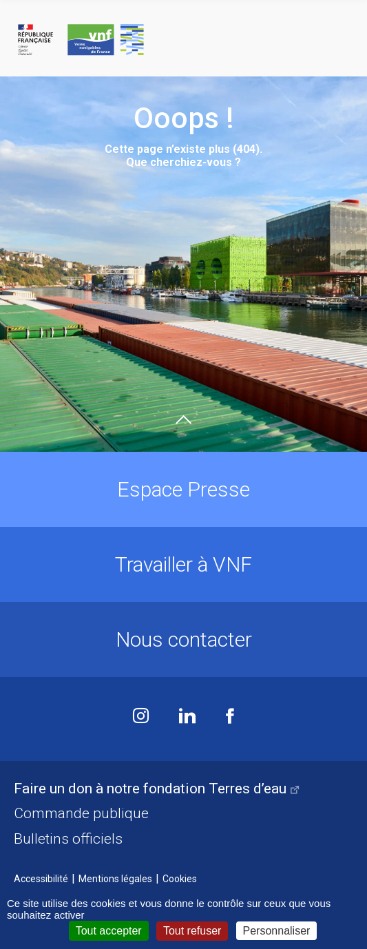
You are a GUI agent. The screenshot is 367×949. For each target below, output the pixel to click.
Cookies (179, 878)
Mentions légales (115, 878)
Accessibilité (41, 878)
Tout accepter (109, 931)
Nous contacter (184, 639)
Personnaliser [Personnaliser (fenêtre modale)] (277, 931)
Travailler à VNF (183, 564)
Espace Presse (183, 489)
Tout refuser (192, 931)
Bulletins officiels (68, 839)
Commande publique (81, 813)
